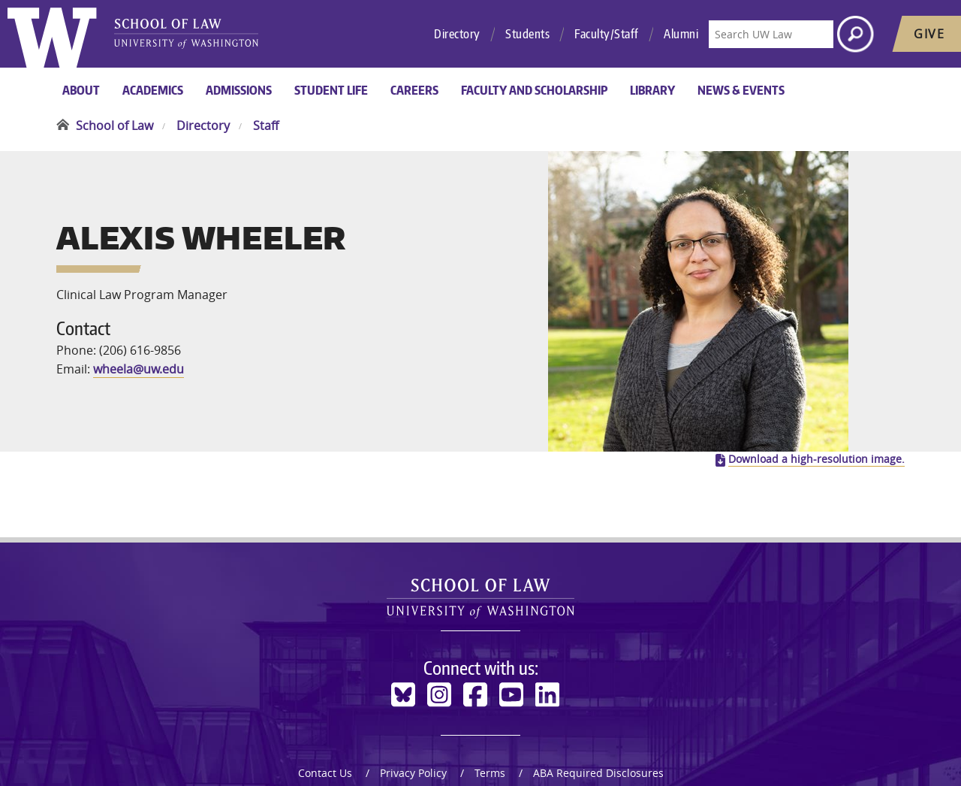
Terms (489, 659)
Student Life (331, 90)
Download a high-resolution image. (816, 345)
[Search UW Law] (771, 34)
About (81, 90)
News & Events (741, 90)
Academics (152, 90)
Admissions (239, 90)
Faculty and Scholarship (534, 90)
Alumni (681, 33)
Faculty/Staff (606, 33)
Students (527, 33)
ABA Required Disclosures (598, 659)
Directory (457, 33)
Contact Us (325, 659)
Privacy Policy (413, 659)
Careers (414, 90)
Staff (266, 125)
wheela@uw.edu (138, 312)
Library (652, 90)
